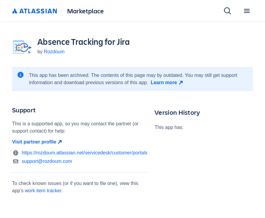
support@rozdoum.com (47, 161)
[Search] (228, 11)
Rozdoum (54, 51)
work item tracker (43, 190)
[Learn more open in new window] (167, 82)
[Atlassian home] (34, 11)
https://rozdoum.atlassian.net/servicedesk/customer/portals (84, 152)
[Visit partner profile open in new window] (79, 142)
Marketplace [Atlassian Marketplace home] (85, 10)
